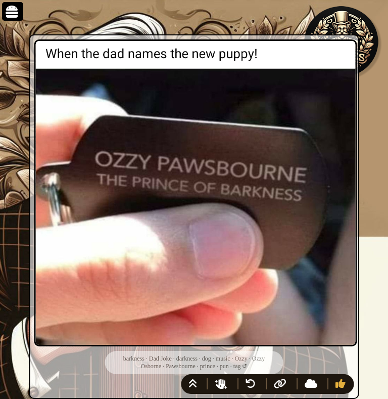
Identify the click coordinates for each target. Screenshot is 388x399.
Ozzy (240, 358)
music (223, 358)
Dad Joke (160, 358)
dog (206, 358)
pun (224, 366)
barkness (133, 358)
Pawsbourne (181, 366)
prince (207, 366)
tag (237, 366)
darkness (187, 358)
